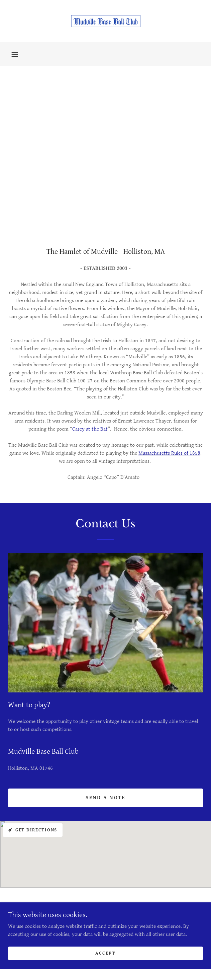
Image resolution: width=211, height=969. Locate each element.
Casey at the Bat (90, 429)
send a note (105, 798)
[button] (14, 54)
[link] (105, 21)
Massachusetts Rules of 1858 (169, 453)
